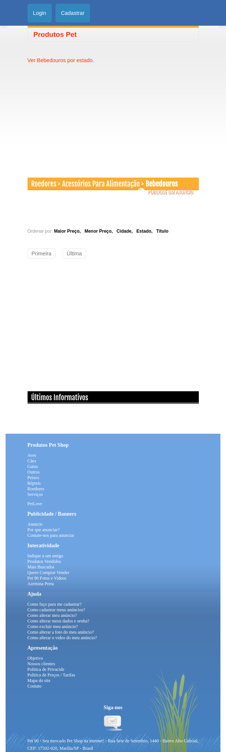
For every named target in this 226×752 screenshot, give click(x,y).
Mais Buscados (41, 567)
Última (74, 253)
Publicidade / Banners (52, 514)
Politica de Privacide (46, 669)
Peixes (33, 477)
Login (39, 13)
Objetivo (35, 658)
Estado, (145, 231)
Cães (32, 460)
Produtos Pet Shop (48, 445)
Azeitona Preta (41, 583)
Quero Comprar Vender (48, 572)
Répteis (34, 483)
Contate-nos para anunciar (51, 535)
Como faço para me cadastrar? (55, 604)
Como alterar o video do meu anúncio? (62, 637)
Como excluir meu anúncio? (53, 626)
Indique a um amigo (45, 555)
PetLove (35, 503)
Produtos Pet (55, 34)
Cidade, (126, 231)
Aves (32, 455)
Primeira (42, 253)
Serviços (35, 494)
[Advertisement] (90, 116)
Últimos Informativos (59, 397)
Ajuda (34, 594)
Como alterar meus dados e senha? (58, 621)
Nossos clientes (41, 663)
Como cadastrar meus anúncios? (56, 609)
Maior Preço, (68, 231)
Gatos (33, 466)
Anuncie (35, 524)
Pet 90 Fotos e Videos (47, 578)
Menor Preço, (100, 231)
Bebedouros (162, 183)
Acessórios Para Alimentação (101, 183)
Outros (34, 472)
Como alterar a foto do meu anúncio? (61, 632)
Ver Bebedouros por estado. (61, 60)
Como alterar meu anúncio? (52, 615)
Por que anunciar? (44, 529)
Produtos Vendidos (44, 561)
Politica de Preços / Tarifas (51, 675)
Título (162, 231)
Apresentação (43, 648)
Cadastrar (73, 13)
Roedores (44, 183)
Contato (35, 686)
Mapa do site (39, 680)
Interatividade (44, 545)
